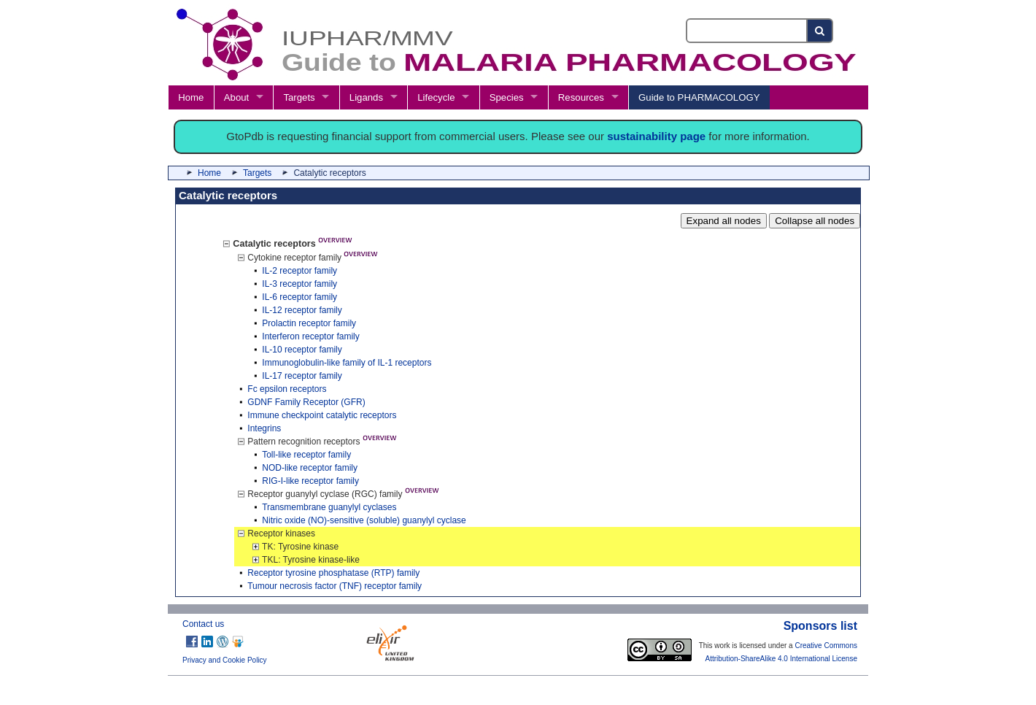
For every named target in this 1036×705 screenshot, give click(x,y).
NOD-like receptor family (309, 468)
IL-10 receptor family (301, 349)
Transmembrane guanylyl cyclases (329, 507)
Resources (581, 97)
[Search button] (820, 30)
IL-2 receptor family (299, 271)
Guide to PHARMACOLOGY (698, 97)
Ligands (366, 97)
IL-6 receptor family (299, 297)
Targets (298, 97)
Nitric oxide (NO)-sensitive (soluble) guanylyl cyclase (363, 520)
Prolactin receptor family (309, 323)
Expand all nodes (724, 220)
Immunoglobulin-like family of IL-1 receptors (346, 363)
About (236, 97)
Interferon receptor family (310, 336)
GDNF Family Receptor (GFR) (306, 402)
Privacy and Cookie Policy (224, 660)
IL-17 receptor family (301, 376)
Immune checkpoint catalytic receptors (321, 415)
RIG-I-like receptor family (310, 481)
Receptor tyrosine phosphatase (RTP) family (333, 573)
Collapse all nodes (814, 220)
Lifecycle (436, 97)
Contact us (203, 624)
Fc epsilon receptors (286, 389)
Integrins (264, 428)
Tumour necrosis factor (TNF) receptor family (334, 586)
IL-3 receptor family (299, 284)
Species (507, 97)
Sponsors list (820, 626)
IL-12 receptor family (301, 310)
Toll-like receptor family (306, 455)
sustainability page (656, 136)
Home (191, 97)
